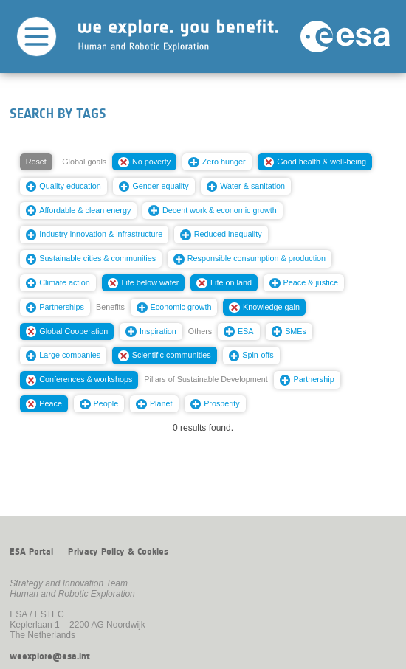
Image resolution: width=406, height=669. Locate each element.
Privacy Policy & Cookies (118, 552)
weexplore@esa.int (50, 656)
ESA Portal (31, 552)
